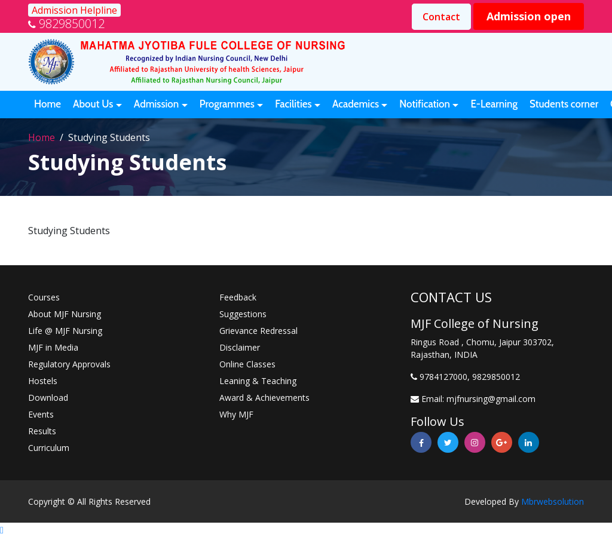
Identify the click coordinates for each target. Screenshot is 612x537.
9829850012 (72, 24)
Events (41, 414)
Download (48, 397)
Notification (424, 104)
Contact (441, 16)
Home (47, 104)
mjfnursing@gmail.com (491, 398)
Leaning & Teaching (257, 380)
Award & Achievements (264, 397)
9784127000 (443, 376)
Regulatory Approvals (69, 364)
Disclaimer (239, 347)
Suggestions (243, 314)
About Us (93, 104)
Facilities (293, 104)
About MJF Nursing (64, 314)
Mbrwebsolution (552, 501)
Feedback (237, 297)
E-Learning (494, 104)
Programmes (227, 104)
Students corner (564, 104)
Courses (44, 297)
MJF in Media (53, 347)
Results (42, 431)
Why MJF (236, 414)
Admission (156, 104)
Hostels (42, 380)
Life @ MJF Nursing (65, 330)
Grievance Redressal (258, 330)
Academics (355, 104)
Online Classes (247, 364)
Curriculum (48, 447)
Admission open (528, 16)
